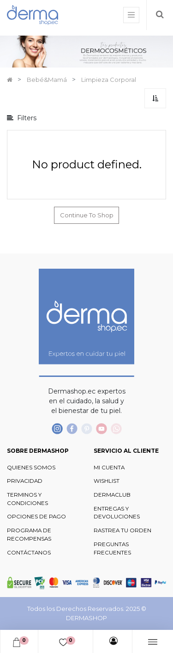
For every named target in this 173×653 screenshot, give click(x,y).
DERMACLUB (112, 495)
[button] (155, 98)
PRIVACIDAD (24, 481)
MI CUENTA (109, 467)
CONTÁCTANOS (29, 552)
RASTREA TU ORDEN (122, 530)
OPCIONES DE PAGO (36, 516)
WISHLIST (106, 481)
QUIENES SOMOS (31, 467)
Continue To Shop (86, 215)
